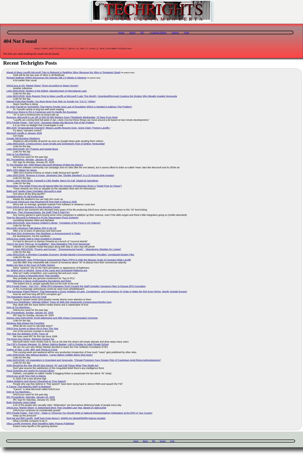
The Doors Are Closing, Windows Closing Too (30, 339)
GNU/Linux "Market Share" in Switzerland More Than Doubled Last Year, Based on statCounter (56, 408)
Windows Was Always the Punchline (25, 323)
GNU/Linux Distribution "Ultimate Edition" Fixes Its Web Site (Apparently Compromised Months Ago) (59, 302)
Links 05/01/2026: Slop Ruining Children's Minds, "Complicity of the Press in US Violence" (53, 223)
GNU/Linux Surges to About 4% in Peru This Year (32, 329)
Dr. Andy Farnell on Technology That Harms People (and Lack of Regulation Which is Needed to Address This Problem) (69, 107)
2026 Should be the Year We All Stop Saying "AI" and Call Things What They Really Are (52, 366)
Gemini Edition (159, 32)
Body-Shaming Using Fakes (21, 403)
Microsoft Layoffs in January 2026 (24, 133)
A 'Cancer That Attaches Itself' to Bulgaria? (28, 387)
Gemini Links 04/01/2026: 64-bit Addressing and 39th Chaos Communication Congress (52, 318)
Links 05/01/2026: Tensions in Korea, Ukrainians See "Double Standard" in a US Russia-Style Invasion (60, 176)
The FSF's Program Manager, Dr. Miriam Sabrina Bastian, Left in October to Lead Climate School (57, 345)
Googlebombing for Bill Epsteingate (25, 197)
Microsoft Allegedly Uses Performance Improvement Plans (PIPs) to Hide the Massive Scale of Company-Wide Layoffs (68, 260)
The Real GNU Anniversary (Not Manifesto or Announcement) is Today (43, 234)
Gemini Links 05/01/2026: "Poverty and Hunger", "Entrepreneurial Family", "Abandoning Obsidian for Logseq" (63, 249)
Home (121, 32)
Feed (186, 32)
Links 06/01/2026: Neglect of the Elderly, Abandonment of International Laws (46, 91)
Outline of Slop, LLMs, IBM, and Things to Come (31, 350)
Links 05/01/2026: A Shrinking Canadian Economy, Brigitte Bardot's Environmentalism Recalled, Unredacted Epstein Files (70, 255)
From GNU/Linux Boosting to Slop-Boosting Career (33, 207)
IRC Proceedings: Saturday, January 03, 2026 (30, 397)
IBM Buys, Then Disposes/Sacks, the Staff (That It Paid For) (38, 213)
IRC (142, 32)
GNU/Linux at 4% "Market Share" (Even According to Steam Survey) (42, 86)
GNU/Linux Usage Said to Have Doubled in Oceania (33, 239)
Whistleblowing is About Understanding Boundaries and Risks (38, 281)
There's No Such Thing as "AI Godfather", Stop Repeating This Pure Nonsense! (48, 244)
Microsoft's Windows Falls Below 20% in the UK (31, 228)
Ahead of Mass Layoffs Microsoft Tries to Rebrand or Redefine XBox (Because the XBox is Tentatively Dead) (63, 73)
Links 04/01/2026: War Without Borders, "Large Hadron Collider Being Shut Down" (49, 355)
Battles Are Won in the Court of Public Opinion (30, 265)
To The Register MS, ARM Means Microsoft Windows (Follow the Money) (44, 165)
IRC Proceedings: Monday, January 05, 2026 (30, 160)
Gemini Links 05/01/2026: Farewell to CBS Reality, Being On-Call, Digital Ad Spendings (52, 181)
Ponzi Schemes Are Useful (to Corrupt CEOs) (30, 371)
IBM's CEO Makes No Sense (21, 170)
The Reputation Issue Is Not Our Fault (26, 297)
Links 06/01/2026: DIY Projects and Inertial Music (32, 149)
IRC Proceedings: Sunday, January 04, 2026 (29, 313)
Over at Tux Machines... (19, 154)
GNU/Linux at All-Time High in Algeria (26, 376)
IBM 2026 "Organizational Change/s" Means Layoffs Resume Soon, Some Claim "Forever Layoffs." (58, 128)
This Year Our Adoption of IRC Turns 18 (27, 334)
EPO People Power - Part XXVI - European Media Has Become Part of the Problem (50, 123)
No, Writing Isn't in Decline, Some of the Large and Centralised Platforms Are (46, 271)
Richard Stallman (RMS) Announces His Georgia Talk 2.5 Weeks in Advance (46, 78)
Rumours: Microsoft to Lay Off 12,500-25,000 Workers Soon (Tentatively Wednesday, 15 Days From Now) (62, 117)
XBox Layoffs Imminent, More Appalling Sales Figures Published (40, 424)
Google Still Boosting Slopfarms (23, 139)
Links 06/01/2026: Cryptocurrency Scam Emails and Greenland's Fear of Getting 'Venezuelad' (55, 144)
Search (175, 32)
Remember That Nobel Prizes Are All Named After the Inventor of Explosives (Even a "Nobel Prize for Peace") (64, 186)
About (132, 32)
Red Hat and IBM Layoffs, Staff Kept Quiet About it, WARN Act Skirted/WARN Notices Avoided (55, 418)
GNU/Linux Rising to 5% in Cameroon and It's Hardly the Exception (41, 112)
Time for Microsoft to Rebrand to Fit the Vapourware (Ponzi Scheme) (42, 218)
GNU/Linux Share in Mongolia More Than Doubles (32, 276)
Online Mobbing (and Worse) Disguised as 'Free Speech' (36, 381)
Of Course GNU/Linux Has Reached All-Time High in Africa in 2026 (41, 202)
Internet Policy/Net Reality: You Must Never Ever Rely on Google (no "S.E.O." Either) (51, 102)
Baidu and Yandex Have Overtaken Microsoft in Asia (33, 191)
